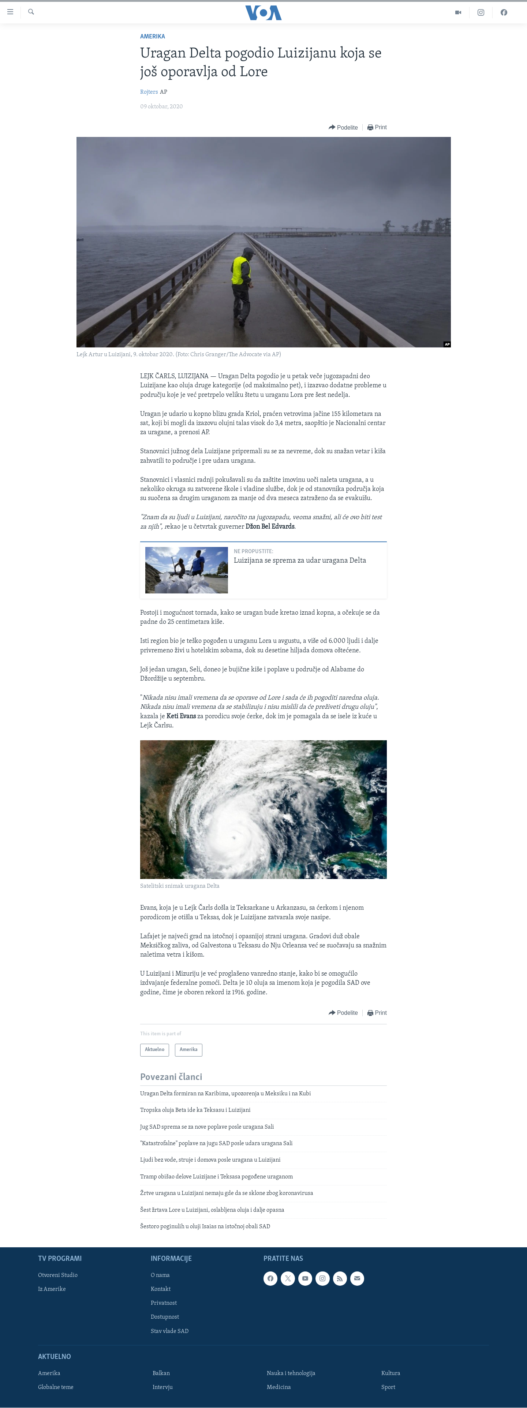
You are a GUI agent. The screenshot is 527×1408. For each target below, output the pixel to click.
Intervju (163, 1387)
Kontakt (161, 1290)
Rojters (149, 92)
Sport (388, 1387)
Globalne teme (56, 1387)
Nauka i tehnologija (291, 1374)
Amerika (152, 36)
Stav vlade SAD (169, 1331)
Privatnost (164, 1304)
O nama (160, 1276)
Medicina (279, 1387)
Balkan (161, 1374)
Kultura (390, 1374)
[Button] (343, 128)
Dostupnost (165, 1318)
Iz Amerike (52, 1290)
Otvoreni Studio (58, 1276)
